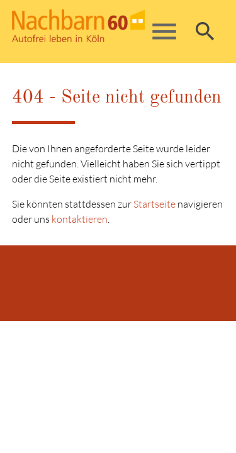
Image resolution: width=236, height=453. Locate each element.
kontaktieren (80, 219)
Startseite (154, 204)
